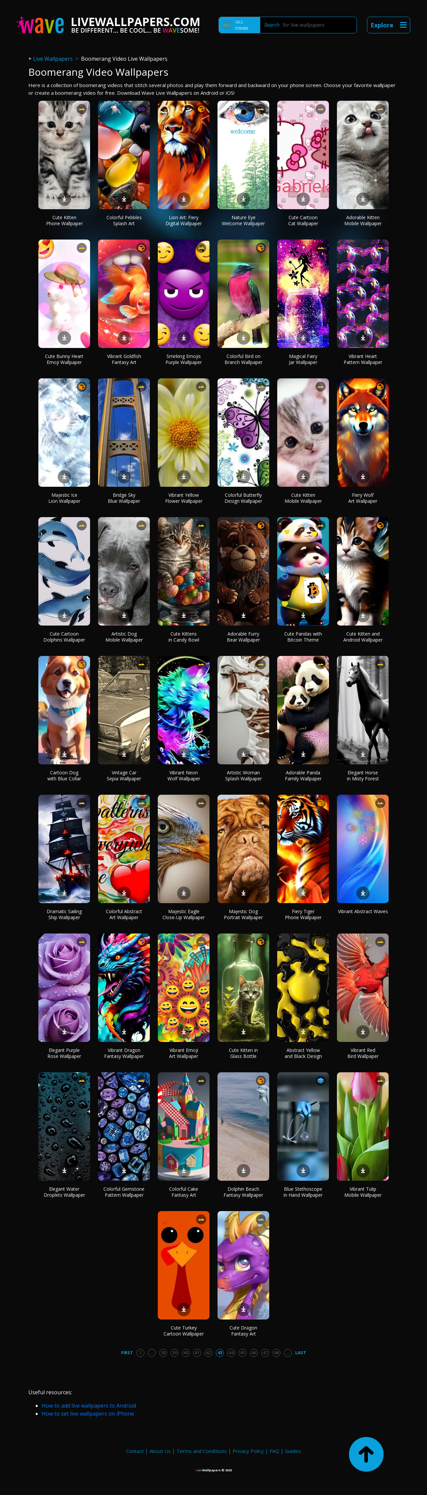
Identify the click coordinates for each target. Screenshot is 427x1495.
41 (197, 1353)
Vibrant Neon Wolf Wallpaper (183, 775)
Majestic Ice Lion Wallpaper (64, 498)
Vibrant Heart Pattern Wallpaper (363, 359)
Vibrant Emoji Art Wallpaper (183, 1053)
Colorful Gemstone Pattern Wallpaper (123, 1192)
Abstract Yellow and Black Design (303, 1053)
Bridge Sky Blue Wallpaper (124, 498)
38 (163, 1353)
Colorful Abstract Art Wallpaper (124, 914)
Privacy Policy (248, 1451)
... (151, 1353)
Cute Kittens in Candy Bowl (183, 637)
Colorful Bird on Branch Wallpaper (244, 359)
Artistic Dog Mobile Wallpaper (124, 637)
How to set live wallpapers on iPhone (88, 1413)
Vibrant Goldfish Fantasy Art (124, 359)
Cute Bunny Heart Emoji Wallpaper (64, 359)
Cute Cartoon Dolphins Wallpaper (64, 637)
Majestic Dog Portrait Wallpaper (243, 914)
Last (300, 1353)
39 (174, 1353)
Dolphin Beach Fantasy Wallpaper (243, 1192)
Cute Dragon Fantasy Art (243, 1331)
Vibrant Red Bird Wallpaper (363, 1053)
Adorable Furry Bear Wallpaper (243, 637)
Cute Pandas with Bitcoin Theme (303, 637)
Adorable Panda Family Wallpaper (303, 775)
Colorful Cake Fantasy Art (183, 1192)
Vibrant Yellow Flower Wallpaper (183, 498)
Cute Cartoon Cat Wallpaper (303, 220)
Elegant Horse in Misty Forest (363, 775)
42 (208, 1353)
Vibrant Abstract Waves (363, 911)
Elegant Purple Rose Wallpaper (64, 1053)
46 (254, 1353)
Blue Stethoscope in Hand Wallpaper (303, 1192)
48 (276, 1353)
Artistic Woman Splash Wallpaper (243, 775)
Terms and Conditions (201, 1451)
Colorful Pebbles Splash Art (124, 220)
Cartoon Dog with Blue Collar (64, 775)
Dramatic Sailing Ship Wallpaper (64, 914)
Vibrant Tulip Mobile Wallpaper (363, 1192)
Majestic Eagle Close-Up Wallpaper (183, 914)
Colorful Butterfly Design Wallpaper (243, 498)
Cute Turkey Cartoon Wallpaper (183, 1331)
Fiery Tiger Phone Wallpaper (303, 914)
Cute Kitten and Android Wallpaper (363, 637)
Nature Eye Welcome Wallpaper (243, 220)
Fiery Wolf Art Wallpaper (362, 498)
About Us (160, 1451)
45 (242, 1353)
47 (265, 1353)
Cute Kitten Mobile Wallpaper (303, 498)
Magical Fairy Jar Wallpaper (303, 359)
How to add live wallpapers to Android (89, 1405)
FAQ (274, 1451)
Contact (135, 1451)
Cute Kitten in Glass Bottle (243, 1053)
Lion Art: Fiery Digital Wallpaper (183, 220)
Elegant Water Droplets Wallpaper (64, 1192)
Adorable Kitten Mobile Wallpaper (363, 220)
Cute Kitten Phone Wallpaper (64, 220)
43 (220, 1353)
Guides (293, 1451)
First (127, 1353)
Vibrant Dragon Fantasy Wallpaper (124, 1053)
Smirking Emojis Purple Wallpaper (183, 359)
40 (185, 1353)
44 (231, 1353)
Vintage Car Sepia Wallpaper (124, 775)
